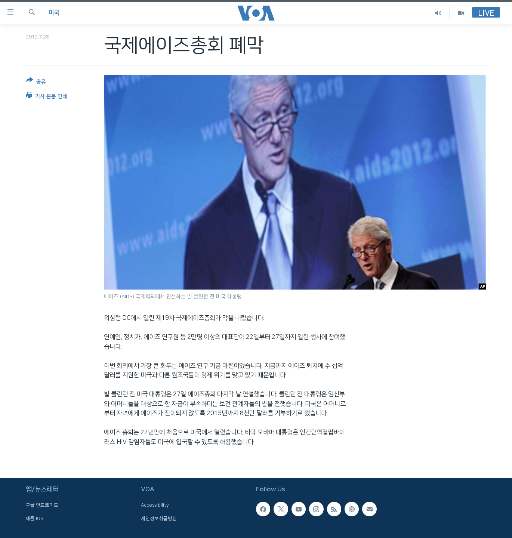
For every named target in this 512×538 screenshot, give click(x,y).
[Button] (36, 82)
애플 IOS (34, 518)
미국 (53, 12)
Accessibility (155, 505)
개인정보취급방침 (159, 518)
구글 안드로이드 (42, 505)
